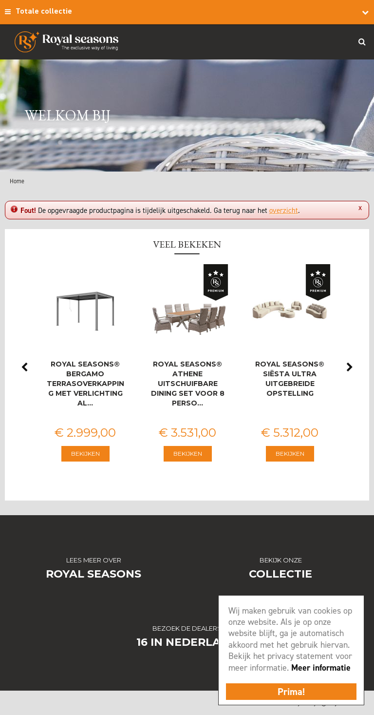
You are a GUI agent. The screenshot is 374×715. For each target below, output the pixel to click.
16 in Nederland (187, 642)
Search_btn (362, 41)
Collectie (280, 573)
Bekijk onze (281, 560)
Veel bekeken (187, 244)
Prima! (291, 691)
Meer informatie (321, 668)
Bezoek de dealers (187, 628)
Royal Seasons (93, 573)
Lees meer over (93, 560)
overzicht (283, 210)
